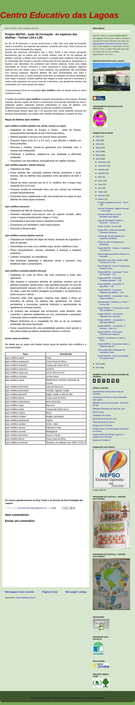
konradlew (76, 698)
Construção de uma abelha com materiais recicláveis (111, 237)
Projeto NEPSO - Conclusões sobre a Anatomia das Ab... (113, 345)
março (101, 192)
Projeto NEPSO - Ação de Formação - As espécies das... (114, 357)
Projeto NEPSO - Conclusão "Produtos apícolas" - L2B (110, 279)
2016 (98, 155)
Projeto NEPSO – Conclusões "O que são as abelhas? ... (113, 309)
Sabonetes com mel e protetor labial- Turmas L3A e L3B (113, 261)
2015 (98, 159)
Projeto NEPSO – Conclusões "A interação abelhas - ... (111, 321)
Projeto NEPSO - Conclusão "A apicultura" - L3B (111, 285)
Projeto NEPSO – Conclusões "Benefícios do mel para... (110, 315)
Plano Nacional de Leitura (104, 422)
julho (100, 177)
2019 (98, 144)
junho (100, 181)
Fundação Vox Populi (102, 415)
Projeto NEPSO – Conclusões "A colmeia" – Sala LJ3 (111, 327)
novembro (102, 166)
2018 (98, 148)
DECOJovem (98, 412)
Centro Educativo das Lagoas (59, 15)
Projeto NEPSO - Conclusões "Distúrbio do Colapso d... (110, 333)
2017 (98, 151)
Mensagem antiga (75, 591)
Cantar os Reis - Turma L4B (109, 226)
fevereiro (102, 195)
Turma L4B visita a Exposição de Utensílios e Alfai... (111, 351)
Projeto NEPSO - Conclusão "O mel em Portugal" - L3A (113, 273)
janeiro (101, 199)
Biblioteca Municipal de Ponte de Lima (109, 409)
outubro (101, 169)
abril (100, 188)
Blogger (101, 698)
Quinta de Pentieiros (101, 440)
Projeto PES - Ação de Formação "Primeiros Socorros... (112, 231)
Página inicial (50, 591)
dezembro (102, 162)
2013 (98, 367)
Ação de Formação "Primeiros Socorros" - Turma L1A (110, 221)
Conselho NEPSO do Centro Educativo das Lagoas (110, 215)
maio (100, 184)
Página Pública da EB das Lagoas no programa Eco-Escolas (108, 435)
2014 (98, 364)
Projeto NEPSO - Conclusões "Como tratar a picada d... (113, 297)
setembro (102, 173)
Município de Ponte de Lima (104, 419)
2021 (98, 137)
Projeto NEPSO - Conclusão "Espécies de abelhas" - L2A (111, 291)
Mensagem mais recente (19, 591)
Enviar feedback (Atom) (25, 598)
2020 (98, 140)
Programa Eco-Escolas (102, 425)
